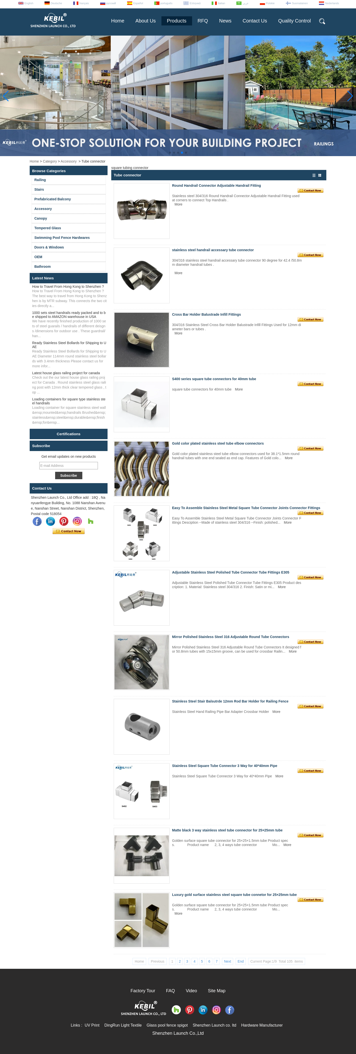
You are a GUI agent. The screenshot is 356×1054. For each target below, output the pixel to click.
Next (227, 961)
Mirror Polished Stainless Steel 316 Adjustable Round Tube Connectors (230, 637)
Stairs (39, 189)
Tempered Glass (47, 228)
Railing (40, 180)
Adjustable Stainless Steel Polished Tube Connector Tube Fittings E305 (230, 572)
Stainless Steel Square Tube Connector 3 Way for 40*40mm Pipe (224, 766)
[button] (170, 153)
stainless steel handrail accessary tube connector (213, 250)
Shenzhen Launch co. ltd (214, 1025)
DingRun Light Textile (123, 1025)
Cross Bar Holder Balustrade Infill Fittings (206, 314)
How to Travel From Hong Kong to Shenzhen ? (68, 287)
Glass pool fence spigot (167, 1025)
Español (138, 3)
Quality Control (294, 20)
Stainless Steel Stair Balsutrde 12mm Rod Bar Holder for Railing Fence (230, 701)
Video (191, 990)
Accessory (69, 161)
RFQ (203, 20)
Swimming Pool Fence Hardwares (62, 238)
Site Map (216, 990)
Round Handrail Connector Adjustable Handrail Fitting (216, 185)
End (241, 961)
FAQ (170, 990)
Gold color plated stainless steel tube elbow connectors (218, 443)
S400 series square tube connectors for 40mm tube (214, 379)
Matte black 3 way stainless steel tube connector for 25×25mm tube (227, 830)
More (178, 204)
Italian (221, 3)
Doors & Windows (49, 247)
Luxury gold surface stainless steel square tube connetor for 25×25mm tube (234, 895)
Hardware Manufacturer (262, 1025)
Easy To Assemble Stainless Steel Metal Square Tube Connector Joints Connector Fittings (246, 508)
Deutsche (56, 3)
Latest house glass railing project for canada (66, 373)
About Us (145, 20)
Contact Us (255, 20)
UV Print (92, 1025)
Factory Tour (143, 990)
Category (50, 161)
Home (117, 20)
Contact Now (69, 531)
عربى (246, 3)
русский (111, 3)
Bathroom (42, 267)
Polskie (270, 3)
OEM (38, 257)
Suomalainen (300, 3)
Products (176, 20)
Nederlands (332, 3)
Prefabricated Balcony (52, 199)
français (84, 3)
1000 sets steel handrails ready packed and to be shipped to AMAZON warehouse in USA (69, 315)
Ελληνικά (195, 3)
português (166, 3)
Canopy (40, 218)
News (225, 20)
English (28, 3)
